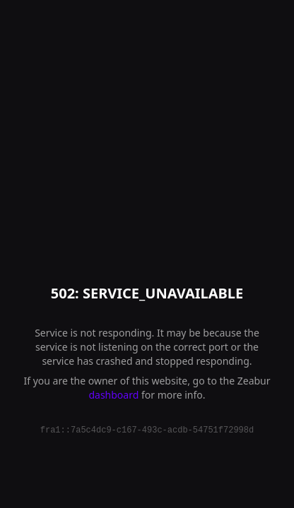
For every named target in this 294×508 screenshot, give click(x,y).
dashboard (113, 394)
